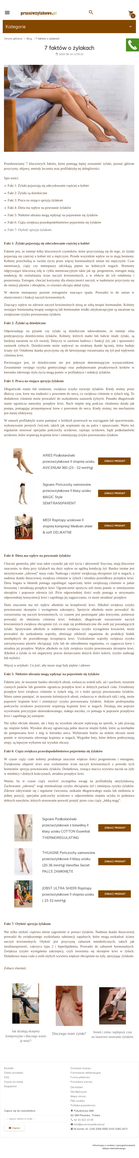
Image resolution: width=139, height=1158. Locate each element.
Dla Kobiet (77, 1087)
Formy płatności (80, 1077)
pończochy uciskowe (62, 430)
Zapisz (14, 1128)
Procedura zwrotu (81, 1081)
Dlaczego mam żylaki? (69, 1033)
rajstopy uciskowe (91, 430)
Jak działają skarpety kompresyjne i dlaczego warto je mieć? (25, 1036)
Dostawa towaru (81, 1068)
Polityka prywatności (83, 1105)
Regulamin (10, 1086)
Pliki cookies (78, 1100)
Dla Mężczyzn (79, 1091)
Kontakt (8, 1068)
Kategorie (69, 26)
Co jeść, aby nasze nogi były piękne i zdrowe (60, 665)
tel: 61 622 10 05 (82, 1119)
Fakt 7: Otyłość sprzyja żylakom (30, 230)
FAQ (6, 1077)
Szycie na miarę (13, 1081)
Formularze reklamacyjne (86, 1072)
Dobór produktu (13, 1072)
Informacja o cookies (104, 1145)
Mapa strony (78, 1096)
